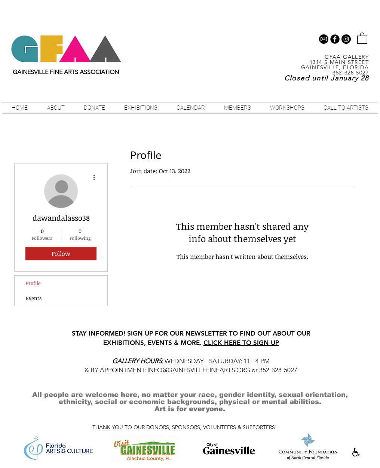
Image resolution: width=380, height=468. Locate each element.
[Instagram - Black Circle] (346, 39)
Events (34, 298)
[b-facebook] (335, 39)
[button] (362, 38)
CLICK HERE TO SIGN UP (241, 342)
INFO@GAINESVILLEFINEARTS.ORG (198, 370)
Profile (33, 283)
